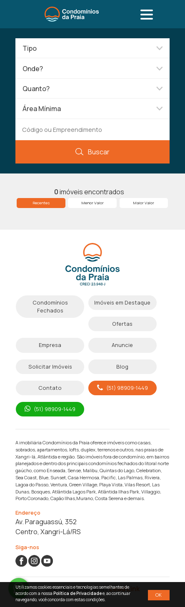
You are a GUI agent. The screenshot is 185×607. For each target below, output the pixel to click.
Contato (50, 387)
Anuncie (122, 345)
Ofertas (122, 323)
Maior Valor (143, 203)
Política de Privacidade (77, 593)
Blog (122, 366)
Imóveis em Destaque (122, 302)
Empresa (50, 345)
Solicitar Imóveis (50, 366)
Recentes (41, 203)
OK (158, 595)
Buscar (92, 151)
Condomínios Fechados (50, 306)
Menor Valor (92, 203)
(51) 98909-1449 (122, 387)
